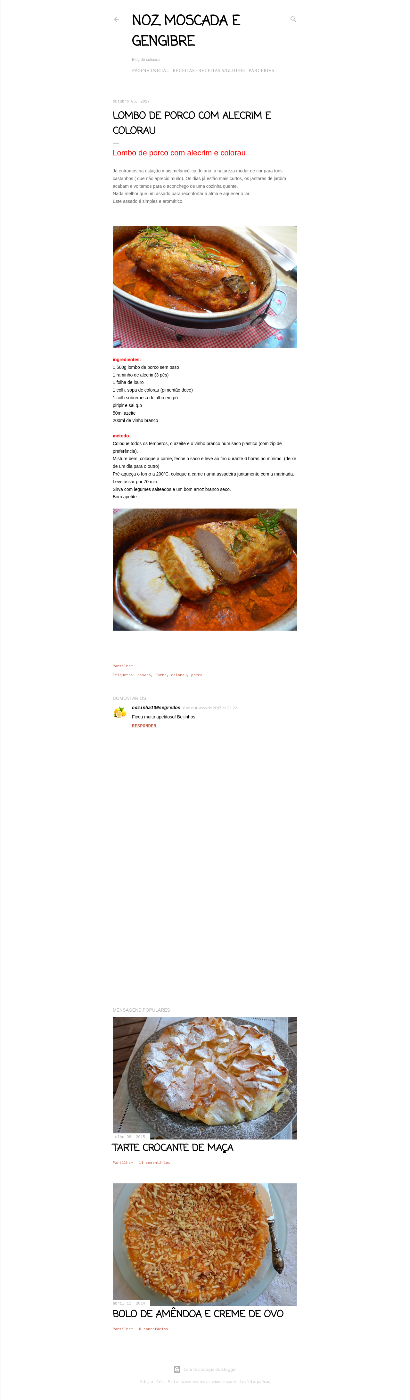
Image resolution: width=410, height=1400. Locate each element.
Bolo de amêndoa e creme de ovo (198, 1314)
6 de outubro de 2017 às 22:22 (210, 707)
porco (196, 675)
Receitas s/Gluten (221, 71)
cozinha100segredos (156, 707)
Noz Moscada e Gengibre (186, 32)
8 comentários (153, 1329)
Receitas (184, 71)
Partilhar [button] (123, 666)
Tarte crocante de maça (173, 1148)
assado (144, 675)
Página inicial (150, 71)
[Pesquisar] (293, 18)
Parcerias (261, 71)
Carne (161, 675)
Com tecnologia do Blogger (205, 1369)
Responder (144, 726)
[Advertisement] (205, 946)
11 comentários (154, 1163)
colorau (179, 675)
